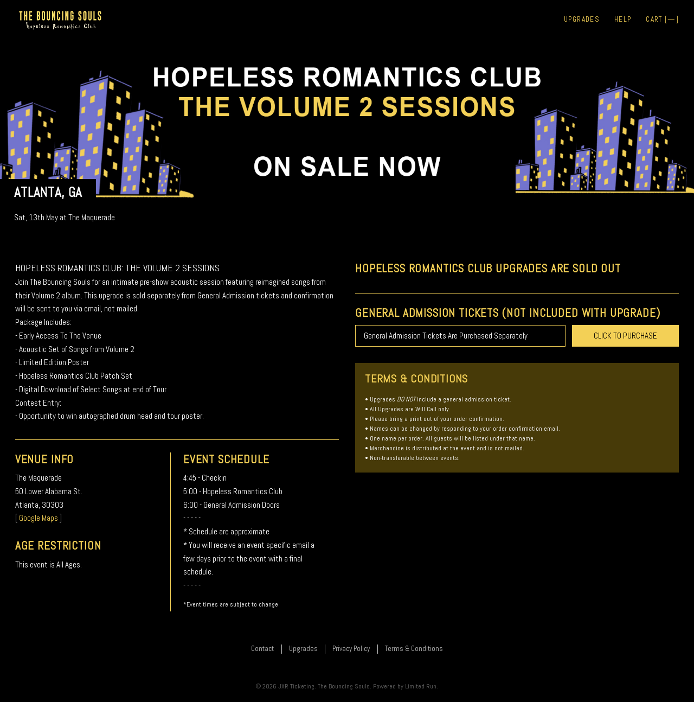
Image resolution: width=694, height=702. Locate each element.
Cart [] (662, 19)
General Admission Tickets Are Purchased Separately (446, 335)
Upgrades (582, 19)
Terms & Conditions (414, 648)
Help (622, 19)
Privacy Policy (351, 648)
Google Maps (38, 518)
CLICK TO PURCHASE (625, 335)
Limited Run (420, 686)
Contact (262, 648)
